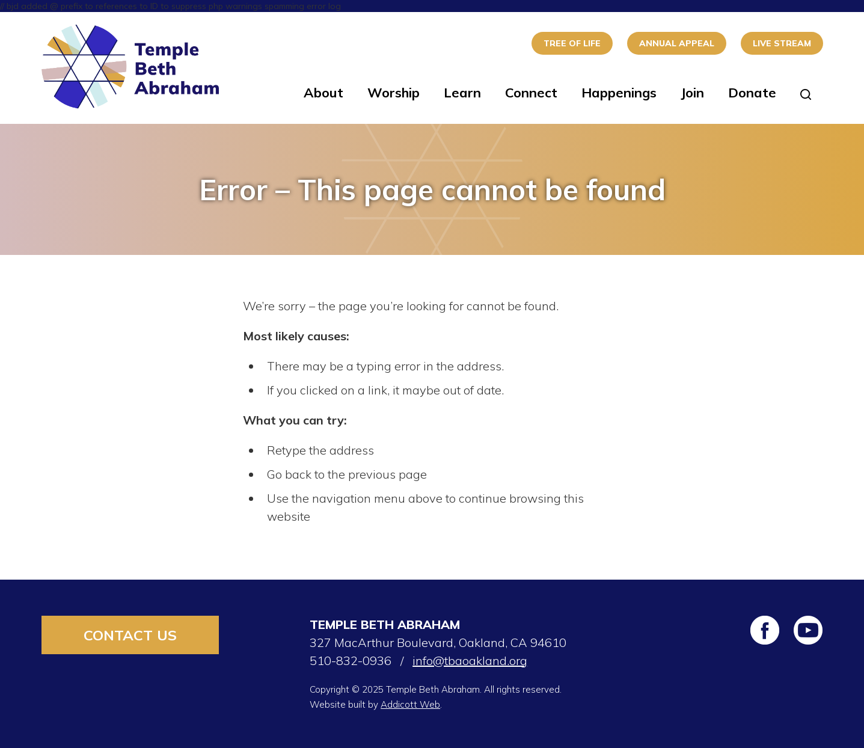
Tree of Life (572, 43)
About (323, 92)
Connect (531, 92)
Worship (393, 92)
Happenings (619, 92)
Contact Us (130, 635)
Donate (752, 92)
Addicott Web (410, 704)
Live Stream (782, 43)
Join (692, 92)
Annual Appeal (676, 43)
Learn (462, 92)
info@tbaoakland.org (469, 660)
